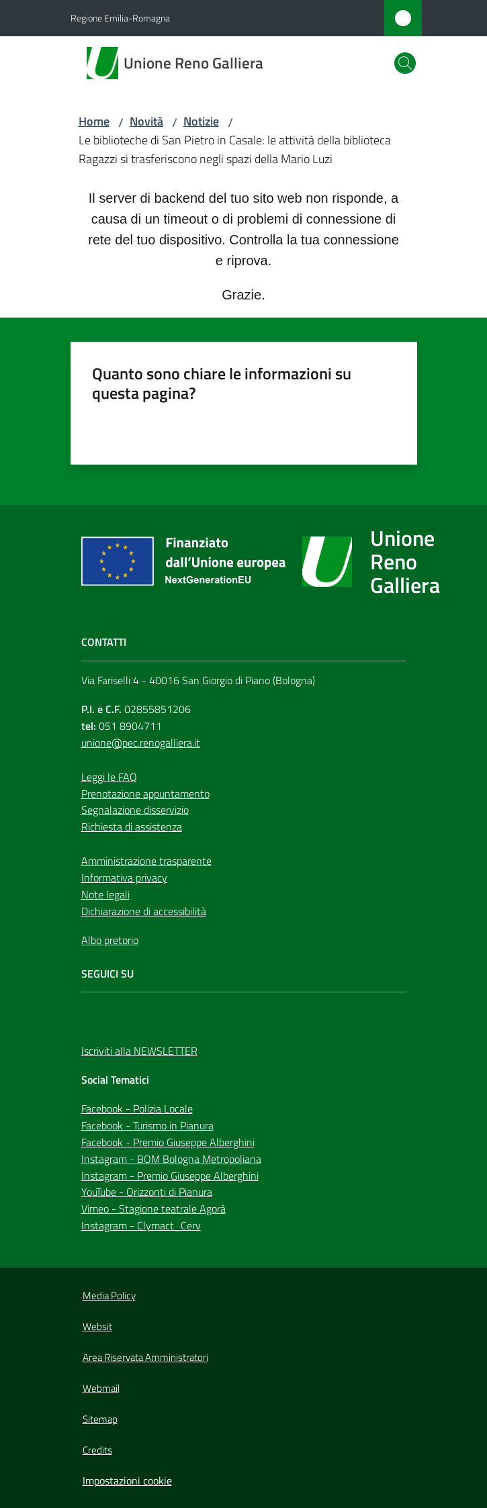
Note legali (105, 894)
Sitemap (100, 1419)
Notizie (201, 121)
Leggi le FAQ (109, 777)
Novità (146, 121)
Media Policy (109, 1295)
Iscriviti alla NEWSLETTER (139, 1051)
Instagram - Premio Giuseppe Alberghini (170, 1176)
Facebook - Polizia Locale (137, 1108)
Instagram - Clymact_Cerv (141, 1225)
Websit (97, 1326)
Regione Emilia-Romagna (120, 18)
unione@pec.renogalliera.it (140, 743)
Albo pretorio (109, 940)
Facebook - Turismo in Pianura (147, 1125)
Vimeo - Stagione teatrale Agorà (153, 1208)
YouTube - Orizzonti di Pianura (146, 1192)
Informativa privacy (124, 877)
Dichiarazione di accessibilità (143, 911)
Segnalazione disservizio (135, 810)
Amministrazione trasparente (146, 861)
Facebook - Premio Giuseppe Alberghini (168, 1142)
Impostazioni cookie (127, 1480)
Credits (97, 1450)
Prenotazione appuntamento (145, 794)
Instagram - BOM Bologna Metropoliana (171, 1159)
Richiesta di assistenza (131, 826)
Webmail (101, 1388)
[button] (405, 63)
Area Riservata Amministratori (145, 1357)
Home (94, 121)
